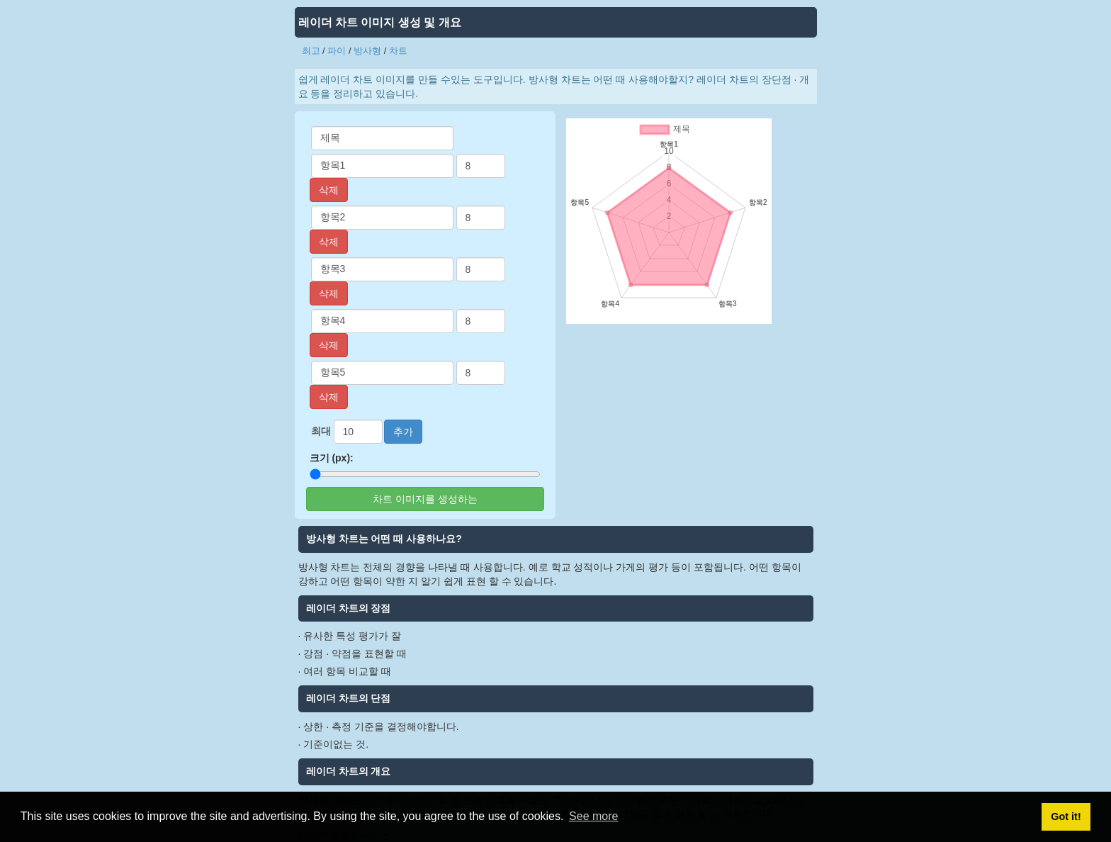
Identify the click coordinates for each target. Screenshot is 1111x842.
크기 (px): (332, 458)
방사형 (367, 50)
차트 (398, 50)
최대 (321, 431)
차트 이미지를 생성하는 (425, 499)
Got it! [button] (1066, 816)
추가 (403, 431)
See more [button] (593, 816)
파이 (336, 50)
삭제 (329, 190)
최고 (311, 50)
